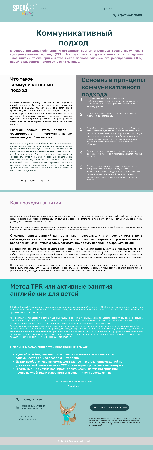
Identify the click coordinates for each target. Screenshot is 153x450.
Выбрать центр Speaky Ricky (35, 180)
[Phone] (115, 15)
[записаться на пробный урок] (109, 407)
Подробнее (73, 386)
